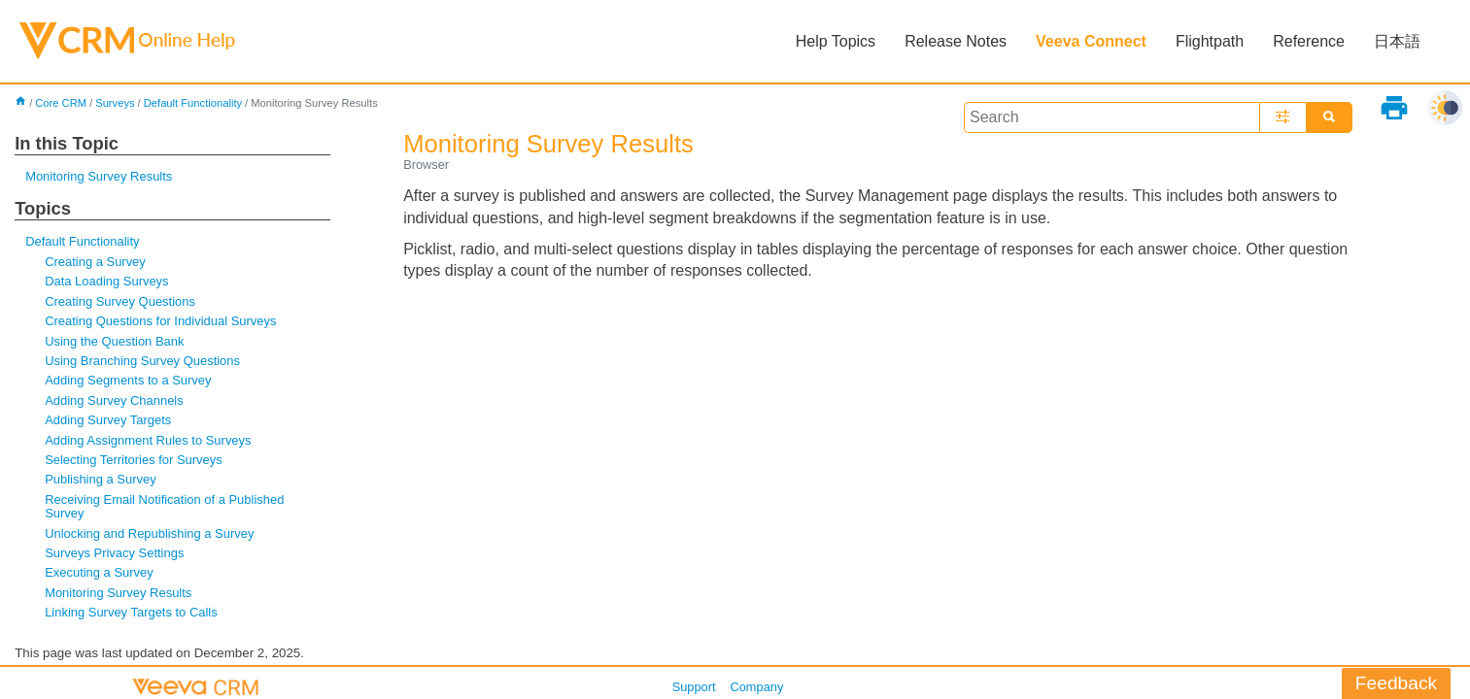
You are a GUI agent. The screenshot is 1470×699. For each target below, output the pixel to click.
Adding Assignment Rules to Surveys (148, 440)
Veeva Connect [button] (1091, 41)
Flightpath (1210, 41)
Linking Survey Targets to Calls (131, 612)
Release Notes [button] (956, 41)
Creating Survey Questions (120, 301)
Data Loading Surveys (106, 281)
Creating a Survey (95, 261)
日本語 (1397, 41)
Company (757, 687)
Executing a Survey (99, 572)
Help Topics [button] (835, 41)
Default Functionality (193, 103)
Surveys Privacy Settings (114, 553)
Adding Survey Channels (114, 400)
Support (694, 687)
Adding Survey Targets (108, 420)
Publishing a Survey (100, 479)
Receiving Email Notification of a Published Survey (164, 506)
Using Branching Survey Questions (142, 360)
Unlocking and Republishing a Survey (149, 533)
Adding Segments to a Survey (128, 380)
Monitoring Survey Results (98, 176)
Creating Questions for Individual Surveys (160, 321)
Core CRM (60, 103)
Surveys (114, 103)
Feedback (1396, 683)
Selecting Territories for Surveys (133, 459)
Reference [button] (1309, 41)
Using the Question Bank (114, 341)
